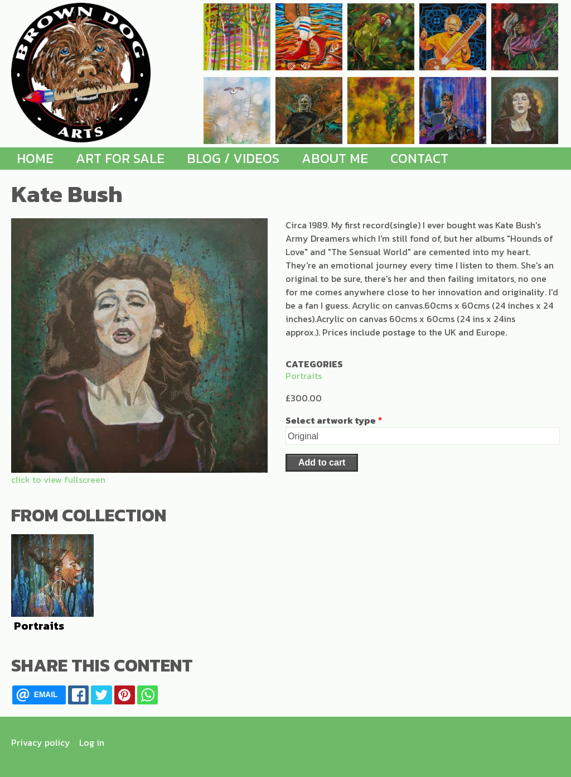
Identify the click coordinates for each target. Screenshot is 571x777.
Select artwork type (331, 420)
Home (35, 158)
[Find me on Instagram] (548, 742)
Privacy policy (40, 742)
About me (335, 158)
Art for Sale (120, 158)
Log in (91, 742)
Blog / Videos (233, 158)
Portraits (304, 375)
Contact (419, 158)
